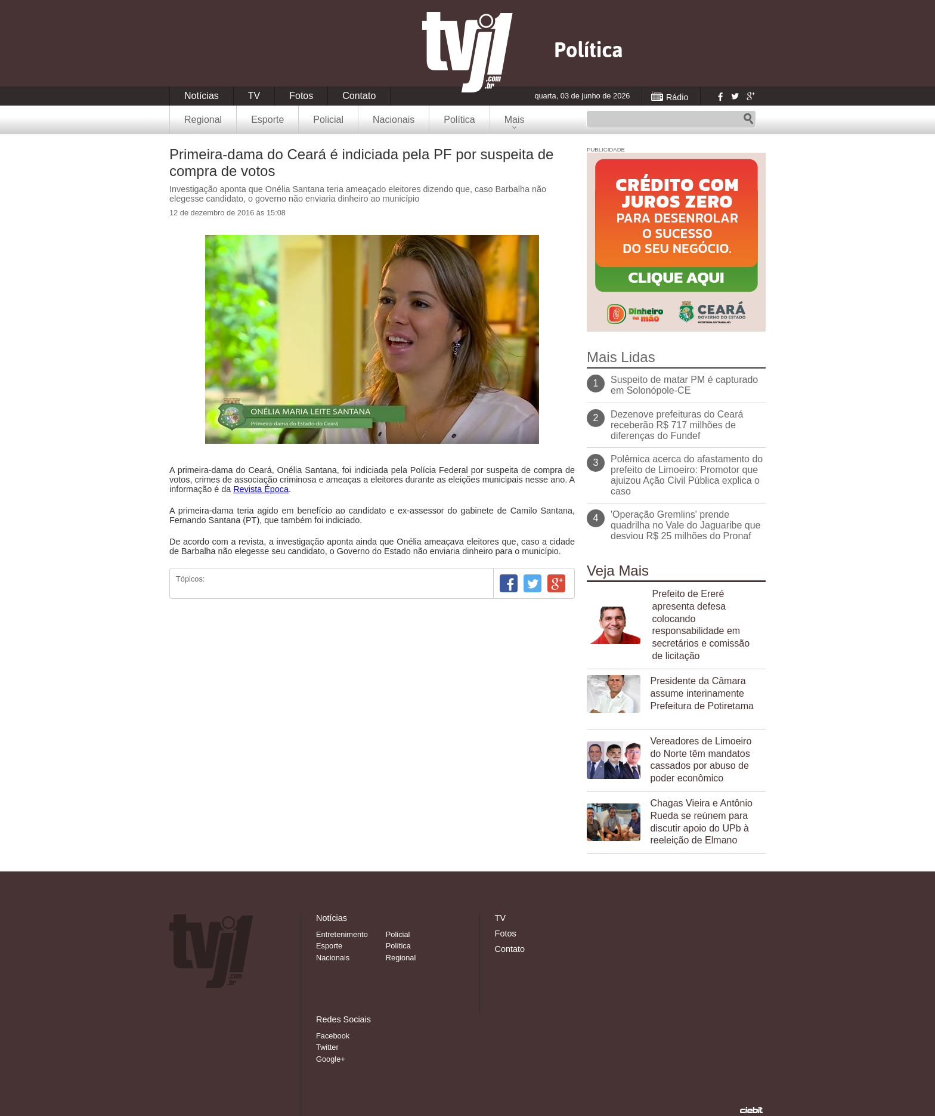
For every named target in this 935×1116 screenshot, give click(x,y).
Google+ (750, 96)
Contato (359, 96)
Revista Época (261, 489)
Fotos (301, 96)
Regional (203, 120)
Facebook (719, 96)
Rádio (677, 97)
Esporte (267, 120)
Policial (328, 120)
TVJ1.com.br (467, 52)
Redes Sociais (343, 1019)
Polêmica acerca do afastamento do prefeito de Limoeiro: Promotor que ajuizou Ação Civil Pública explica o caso (687, 475)
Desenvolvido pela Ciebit (751, 1110)
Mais (514, 120)
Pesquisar (748, 119)
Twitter (735, 96)
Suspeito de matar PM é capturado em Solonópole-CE (684, 385)
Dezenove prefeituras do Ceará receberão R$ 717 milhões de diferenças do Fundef (677, 425)
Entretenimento (342, 934)
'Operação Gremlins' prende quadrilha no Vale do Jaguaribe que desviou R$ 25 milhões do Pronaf (685, 525)
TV (254, 96)
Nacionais (393, 120)
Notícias (201, 96)
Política (459, 120)
